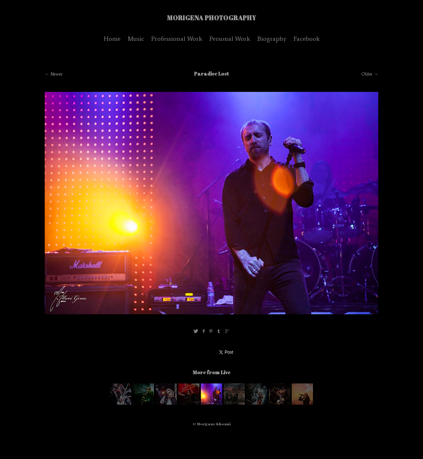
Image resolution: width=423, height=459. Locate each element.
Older (367, 74)
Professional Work (176, 39)
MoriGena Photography (211, 17)
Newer (56, 74)
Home (112, 39)
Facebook (306, 39)
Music (136, 39)
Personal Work (229, 39)
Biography (271, 39)
